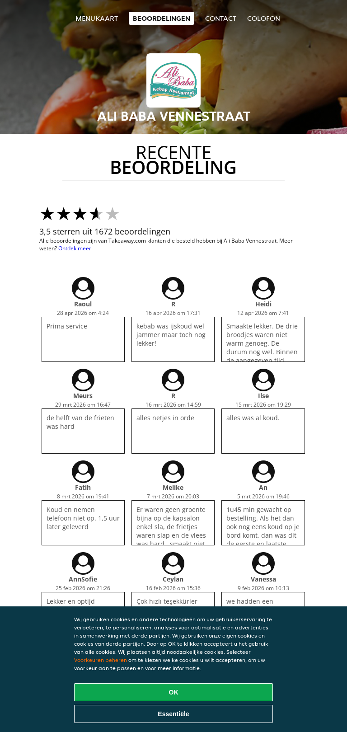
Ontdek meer (74, 248)
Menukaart (96, 18)
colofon (263, 18)
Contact (220, 18)
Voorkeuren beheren (100, 660)
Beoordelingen (161, 18)
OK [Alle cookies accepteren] (173, 692)
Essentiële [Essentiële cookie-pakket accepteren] (173, 714)
